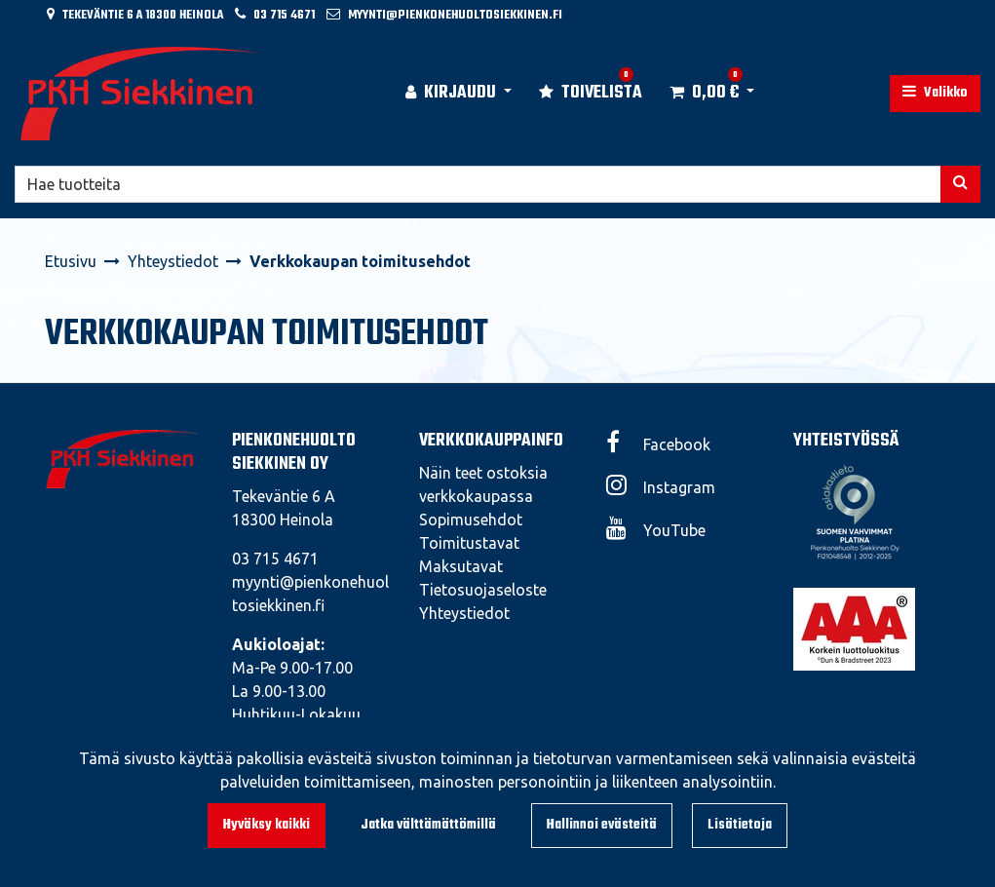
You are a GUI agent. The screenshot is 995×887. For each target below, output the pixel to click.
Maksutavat (461, 566)
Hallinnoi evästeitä (602, 825)
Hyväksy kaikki (266, 825)
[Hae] (478, 184)
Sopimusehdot (470, 519)
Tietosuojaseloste (483, 589)
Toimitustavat (469, 543)
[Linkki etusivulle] (142, 93)
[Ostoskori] (704, 93)
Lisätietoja (740, 825)
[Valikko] (935, 93)
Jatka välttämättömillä (428, 825)
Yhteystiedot (464, 613)
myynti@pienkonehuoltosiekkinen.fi (455, 15)
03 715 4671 (284, 15)
